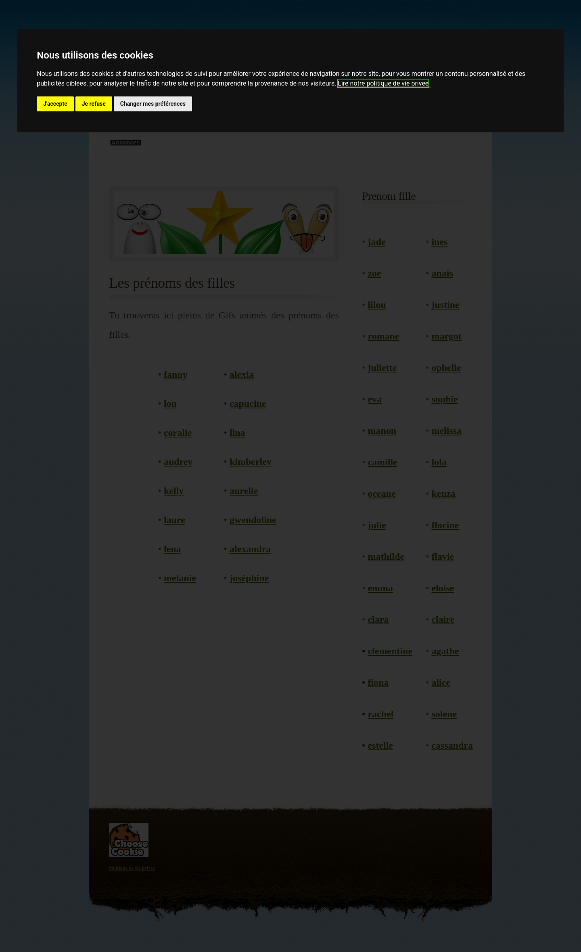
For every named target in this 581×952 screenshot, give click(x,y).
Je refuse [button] (94, 103)
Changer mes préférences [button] (153, 103)
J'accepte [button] (55, 103)
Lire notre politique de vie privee (383, 83)
